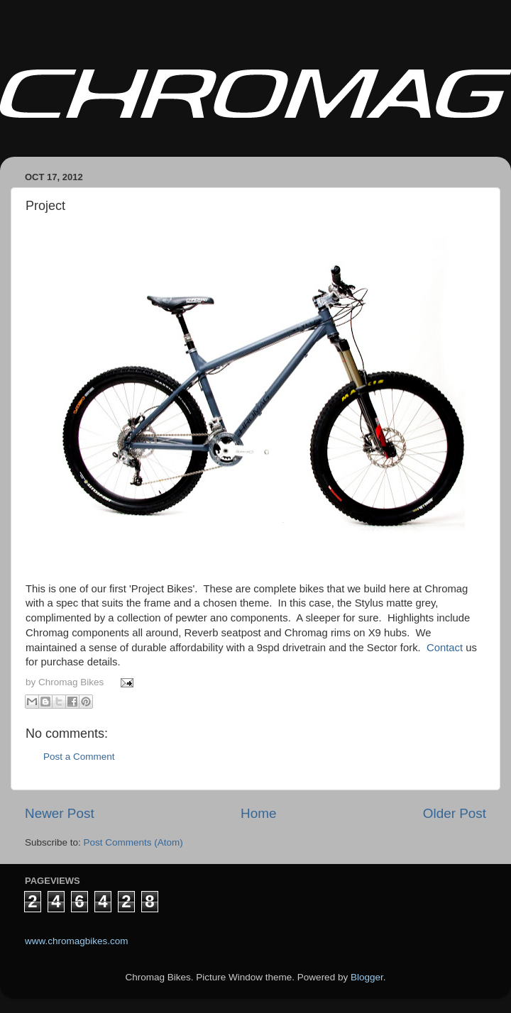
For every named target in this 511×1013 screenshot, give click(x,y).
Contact (445, 647)
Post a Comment (79, 756)
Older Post (454, 813)
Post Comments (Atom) (133, 842)
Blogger (367, 977)
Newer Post (59, 813)
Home (258, 813)
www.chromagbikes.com (76, 941)
